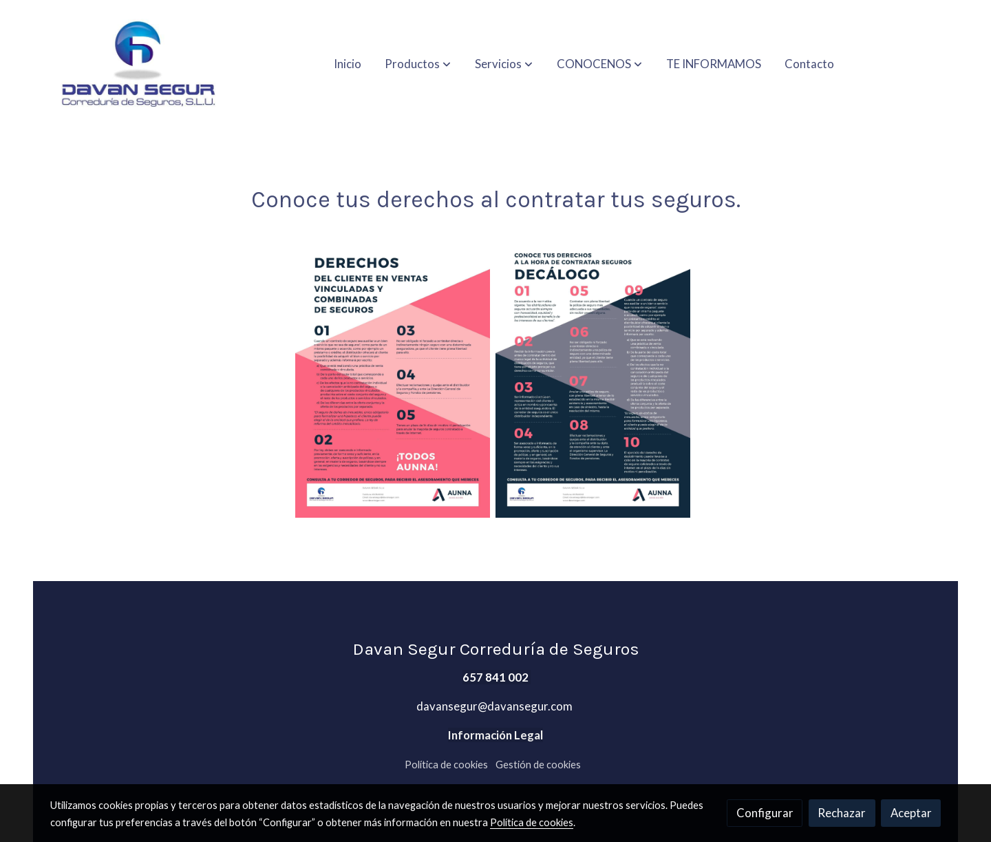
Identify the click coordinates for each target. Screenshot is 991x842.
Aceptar (911, 813)
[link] (138, 64)
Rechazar (842, 813)
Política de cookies (446, 764)
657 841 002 (496, 677)
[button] (417, 64)
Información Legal (495, 735)
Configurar (764, 813)
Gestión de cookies (538, 764)
